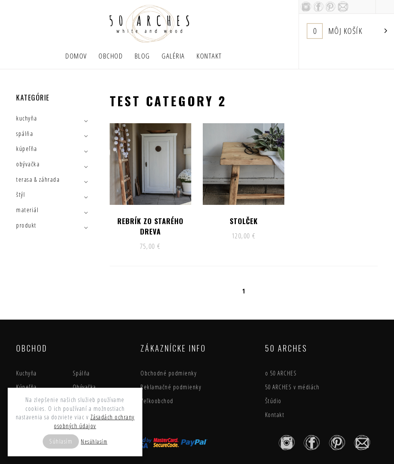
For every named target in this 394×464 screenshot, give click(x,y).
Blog (142, 56)
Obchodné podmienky (168, 373)
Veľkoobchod (157, 401)
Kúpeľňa (26, 387)
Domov (76, 56)
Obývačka (84, 387)
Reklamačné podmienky (170, 387)
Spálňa (81, 373)
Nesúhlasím (94, 441)
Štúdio (273, 401)
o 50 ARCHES (281, 373)
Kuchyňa (26, 373)
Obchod (110, 56)
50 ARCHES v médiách (292, 387)
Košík (347, 31)
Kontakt (209, 56)
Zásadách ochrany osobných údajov (94, 421)
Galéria (173, 56)
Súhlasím (60, 441)
